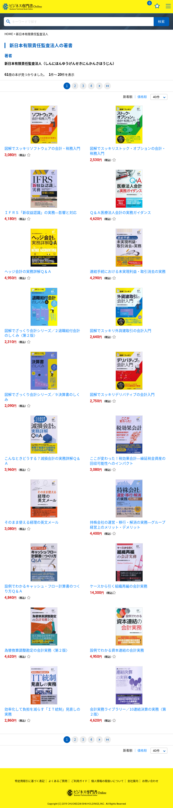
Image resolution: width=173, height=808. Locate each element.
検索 (161, 21)
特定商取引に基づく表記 (30, 781)
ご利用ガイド (79, 781)
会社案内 (132, 781)
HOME (9, 34)
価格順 (142, 97)
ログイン (136, 6)
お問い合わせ (150, 781)
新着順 (127, 97)
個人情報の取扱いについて (107, 781)
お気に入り (157, 6)
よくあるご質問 (57, 781)
